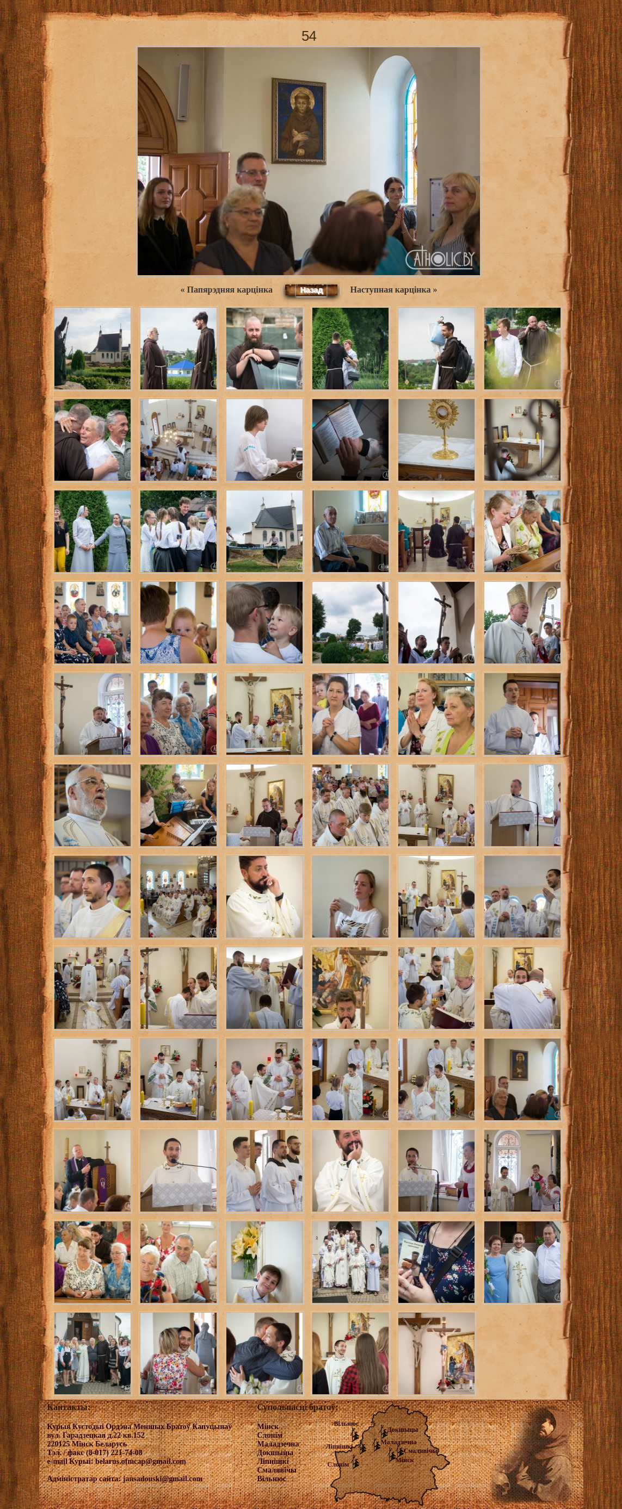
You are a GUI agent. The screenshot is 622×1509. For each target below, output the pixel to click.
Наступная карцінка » (394, 289)
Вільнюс (346, 1423)
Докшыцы (402, 1429)
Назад (311, 289)
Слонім (338, 1464)
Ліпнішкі (339, 1446)
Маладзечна (399, 1442)
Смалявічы (421, 1451)
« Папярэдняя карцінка (226, 289)
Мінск (405, 1460)
